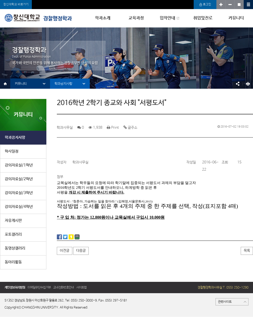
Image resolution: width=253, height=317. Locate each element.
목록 (247, 250)
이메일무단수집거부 (39, 287)
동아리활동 (13, 262)
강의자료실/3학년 (19, 193)
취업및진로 (203, 18)
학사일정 (11, 151)
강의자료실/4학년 (19, 207)
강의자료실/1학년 (19, 165)
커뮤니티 (236, 18)
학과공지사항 (63, 84)
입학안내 (167, 18)
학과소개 (102, 18)
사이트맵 (81, 287)
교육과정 (136, 18)
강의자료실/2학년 (19, 179)
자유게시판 (13, 221)
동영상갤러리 (15, 248)
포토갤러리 (13, 234)
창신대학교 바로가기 (16, 4)
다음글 (81, 250)
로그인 (205, 4)
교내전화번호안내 (63, 287)
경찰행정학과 (38, 18)
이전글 (64, 250)
